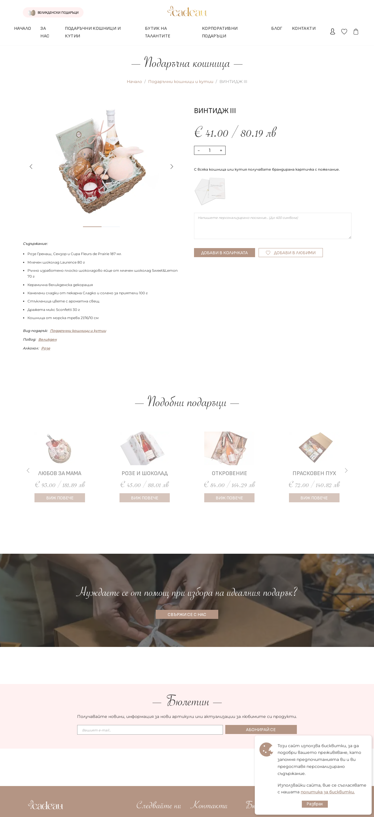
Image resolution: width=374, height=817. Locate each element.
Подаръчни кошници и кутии (180, 81)
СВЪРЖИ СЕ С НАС (187, 614)
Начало (134, 81)
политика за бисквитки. (328, 792)
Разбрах (315, 804)
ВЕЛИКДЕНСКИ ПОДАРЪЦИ (46, 13)
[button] (172, 166)
